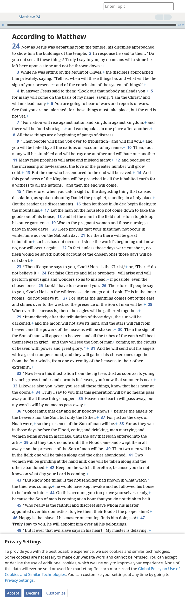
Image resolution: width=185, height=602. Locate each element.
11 (15, 160)
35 (81, 398)
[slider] (91, 25)
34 (38, 392)
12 (118, 160)
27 (65, 298)
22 (64, 248)
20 (54, 229)
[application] (92, 24)
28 (150, 304)
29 (19, 317)
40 (108, 448)
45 (19, 505)
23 (19, 266)
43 (19, 480)
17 (47, 210)
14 (139, 172)
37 (103, 417)
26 (104, 285)
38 (122, 423)
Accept (13, 593)
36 (19, 411)
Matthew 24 (27, 17)
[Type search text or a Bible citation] (136, 6)
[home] (7, 6)
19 (53, 222)
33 (15, 386)
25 (41, 285)
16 (78, 204)
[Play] (3, 25)
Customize (56, 593)
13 (28, 172)
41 (131, 455)
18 (59, 216)
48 (19, 530)
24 (44, 273)
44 (52, 492)
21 (83, 235)
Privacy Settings (19, 580)
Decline (33, 593)
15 (19, 191)
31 (93, 348)
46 (15, 517)
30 (120, 329)
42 (52, 467)
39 (26, 442)
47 (142, 517)
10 (129, 147)
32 (19, 373)
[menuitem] (7, 6)
